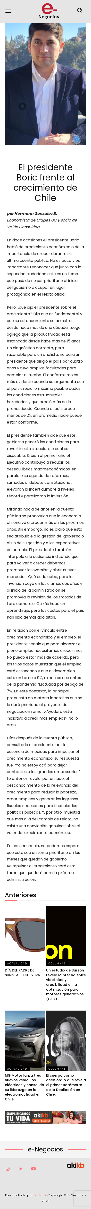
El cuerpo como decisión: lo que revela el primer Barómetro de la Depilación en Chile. (66, 1085)
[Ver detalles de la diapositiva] (45, 1117)
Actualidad (17, 963)
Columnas (57, 963)
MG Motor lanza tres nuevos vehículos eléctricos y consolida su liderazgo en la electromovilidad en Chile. (24, 1087)
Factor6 (40, 1195)
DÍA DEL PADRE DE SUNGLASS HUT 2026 (22, 973)
